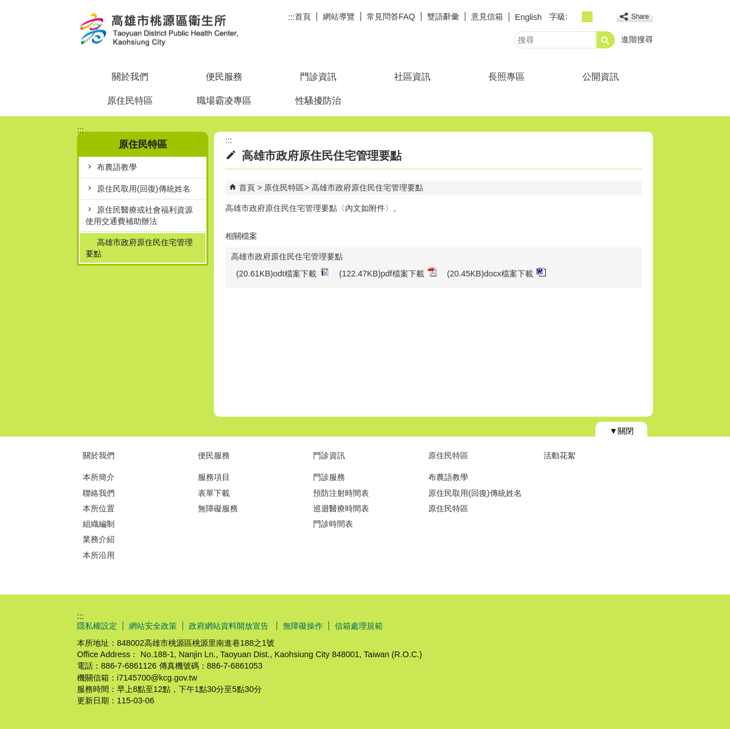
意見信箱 (487, 16)
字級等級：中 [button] (587, 16)
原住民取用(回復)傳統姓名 (143, 188)
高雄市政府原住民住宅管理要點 (139, 248)
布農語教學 (117, 167)
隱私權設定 (97, 625)
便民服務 (224, 77)
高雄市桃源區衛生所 (173, 30)
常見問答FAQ (391, 16)
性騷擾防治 (318, 100)
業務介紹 (99, 539)
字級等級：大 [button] (600, 17)
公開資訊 (600, 77)
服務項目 (214, 477)
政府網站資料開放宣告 (230, 625)
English (528, 17)
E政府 (555, 624)
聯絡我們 (99, 493)
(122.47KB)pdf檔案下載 (388, 272)
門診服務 (329, 477)
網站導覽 (339, 16)
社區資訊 (412, 77)
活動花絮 (559, 455)
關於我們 (130, 77)
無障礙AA (611, 625)
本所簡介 (99, 477)
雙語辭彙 (443, 16)
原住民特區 (130, 100)
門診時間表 (333, 523)
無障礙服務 (218, 508)
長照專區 (506, 77)
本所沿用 (99, 555)
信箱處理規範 (359, 625)
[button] (606, 39)
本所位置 (99, 508)
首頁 (303, 16)
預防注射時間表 (341, 493)
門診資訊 (318, 77)
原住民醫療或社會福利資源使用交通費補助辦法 (139, 215)
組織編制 (99, 523)
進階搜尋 (637, 39)
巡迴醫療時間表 (341, 508)
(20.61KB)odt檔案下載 (282, 272)
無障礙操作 (303, 625)
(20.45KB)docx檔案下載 (496, 272)
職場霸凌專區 (224, 100)
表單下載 (214, 493)
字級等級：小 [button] (574, 17)
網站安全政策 (153, 625)
